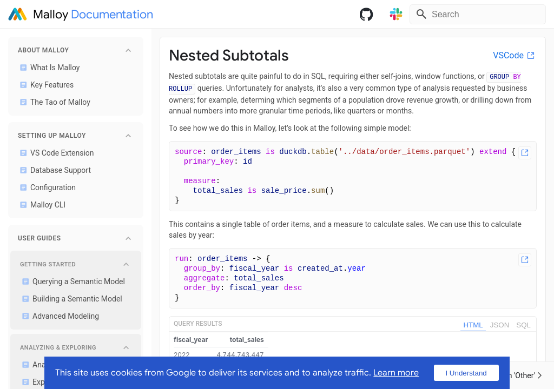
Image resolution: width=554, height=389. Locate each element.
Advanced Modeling (58, 316)
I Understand (465, 373)
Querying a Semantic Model (71, 281)
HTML (473, 325)
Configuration (46, 187)
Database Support (53, 170)
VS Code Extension (55, 153)
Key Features (45, 85)
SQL (523, 325)
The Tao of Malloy (53, 102)
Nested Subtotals (229, 55)
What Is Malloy (48, 67)
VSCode (515, 55)
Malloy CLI (40, 205)
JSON (500, 325)
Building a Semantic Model (70, 299)
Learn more (396, 372)
